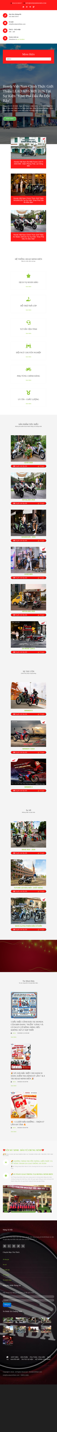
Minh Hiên (28, 54)
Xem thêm (10, 118)
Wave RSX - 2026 (28, 849)
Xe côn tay (6, 1270)
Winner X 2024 (28, 749)
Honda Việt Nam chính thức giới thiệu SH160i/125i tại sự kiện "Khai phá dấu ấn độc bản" (28, 200)
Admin (14, 1033)
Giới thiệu (14, 1357)
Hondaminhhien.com (35, 1372)
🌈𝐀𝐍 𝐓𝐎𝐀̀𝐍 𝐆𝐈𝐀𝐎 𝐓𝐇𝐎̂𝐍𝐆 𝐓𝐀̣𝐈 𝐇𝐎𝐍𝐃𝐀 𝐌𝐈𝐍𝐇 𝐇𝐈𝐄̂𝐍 (32, 1174)
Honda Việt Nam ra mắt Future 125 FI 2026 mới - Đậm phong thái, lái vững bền (28, 164)
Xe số (5, 1264)
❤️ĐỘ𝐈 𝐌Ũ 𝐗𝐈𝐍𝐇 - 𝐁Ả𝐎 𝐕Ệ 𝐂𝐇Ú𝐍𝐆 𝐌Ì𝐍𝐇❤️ (23, 1150)
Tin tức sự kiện (27, 1359)
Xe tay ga (6, 1259)
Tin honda (6, 1275)
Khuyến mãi (15, 1359)
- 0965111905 (24, 1375)
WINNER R (28, 710)
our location (21, 39)
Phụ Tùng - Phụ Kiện (37, 1357)
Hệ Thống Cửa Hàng (42, 1359)
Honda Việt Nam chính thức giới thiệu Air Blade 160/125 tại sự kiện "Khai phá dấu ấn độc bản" (28, 237)
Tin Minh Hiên (7, 1280)
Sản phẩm (24, 1357)
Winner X (28, 787)
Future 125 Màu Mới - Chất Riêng (28, 888)
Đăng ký (7, 1305)
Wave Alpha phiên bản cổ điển (28, 926)
